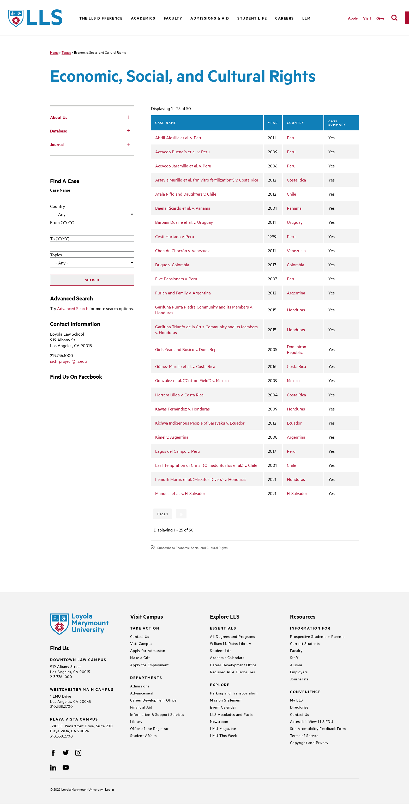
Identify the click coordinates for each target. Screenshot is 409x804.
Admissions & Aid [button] (209, 18)
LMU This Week (223, 735)
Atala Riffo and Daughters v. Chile (185, 194)
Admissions (139, 685)
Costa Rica (296, 180)
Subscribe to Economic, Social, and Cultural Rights (192, 547)
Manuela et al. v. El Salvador (180, 493)
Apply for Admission (147, 650)
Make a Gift (140, 657)
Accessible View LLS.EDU (311, 721)
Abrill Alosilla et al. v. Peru (178, 137)
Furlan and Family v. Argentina (183, 292)
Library (136, 721)
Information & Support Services (157, 714)
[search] (394, 17)
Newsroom (219, 721)
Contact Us (139, 636)
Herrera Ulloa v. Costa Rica (179, 394)
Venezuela (296, 250)
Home (54, 52)
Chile (291, 194)
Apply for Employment (149, 664)
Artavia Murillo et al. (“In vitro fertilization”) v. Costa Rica (206, 180)
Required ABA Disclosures (232, 671)
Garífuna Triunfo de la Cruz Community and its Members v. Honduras (206, 329)
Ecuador (294, 423)
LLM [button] (306, 18)
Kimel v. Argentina (171, 437)
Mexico (293, 380)
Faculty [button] (173, 18)
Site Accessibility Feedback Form (318, 728)
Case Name (60, 190)
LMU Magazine (223, 728)
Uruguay (295, 222)
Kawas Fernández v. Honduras (182, 409)
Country (57, 206)
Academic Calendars (227, 657)
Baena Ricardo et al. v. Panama (182, 208)
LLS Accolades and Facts (231, 714)
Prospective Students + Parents (317, 636)
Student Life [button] (252, 18)
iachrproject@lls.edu (68, 361)
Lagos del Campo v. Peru (177, 451)
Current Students (305, 643)
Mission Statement (226, 699)
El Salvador (297, 493)
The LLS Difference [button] (101, 18)
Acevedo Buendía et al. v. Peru (182, 151)
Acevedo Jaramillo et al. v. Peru (183, 165)
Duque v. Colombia (172, 264)
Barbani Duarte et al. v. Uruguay (184, 222)
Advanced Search (72, 308)
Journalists (299, 678)
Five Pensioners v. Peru (176, 278)
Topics (66, 52)
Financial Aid (141, 706)
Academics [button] (143, 18)
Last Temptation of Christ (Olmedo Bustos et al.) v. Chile (206, 465)
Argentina (296, 292)
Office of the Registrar (149, 728)
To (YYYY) (59, 238)
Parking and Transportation (233, 692)
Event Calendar (223, 706)
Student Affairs (143, 735)
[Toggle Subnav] (128, 117)
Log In (109, 789)
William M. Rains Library (230, 643)
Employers (299, 671)
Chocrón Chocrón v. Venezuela (182, 250)
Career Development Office (153, 699)
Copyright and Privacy (309, 742)
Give (380, 18)
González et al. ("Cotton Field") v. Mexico (192, 380)
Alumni (296, 664)
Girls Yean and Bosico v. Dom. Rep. (186, 349)
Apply (353, 18)
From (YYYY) (62, 222)
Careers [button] (284, 18)
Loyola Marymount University (78, 789)
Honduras (296, 309)
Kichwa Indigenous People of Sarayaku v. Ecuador (200, 423)
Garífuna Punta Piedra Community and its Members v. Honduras (203, 309)
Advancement (142, 692)
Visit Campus (141, 643)
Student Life (220, 650)
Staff (294, 657)
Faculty (296, 650)
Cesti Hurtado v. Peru (174, 236)
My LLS (296, 699)
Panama (294, 208)
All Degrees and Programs (232, 636)
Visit (367, 18)
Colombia (295, 264)
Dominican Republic (296, 349)
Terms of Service (304, 735)
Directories (299, 706)
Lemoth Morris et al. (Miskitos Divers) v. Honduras (200, 479)
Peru (291, 137)
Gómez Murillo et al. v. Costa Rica (185, 366)
